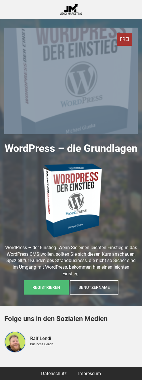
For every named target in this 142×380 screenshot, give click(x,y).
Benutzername (94, 287)
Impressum (89, 373)
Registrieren (46, 287)
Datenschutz (54, 373)
